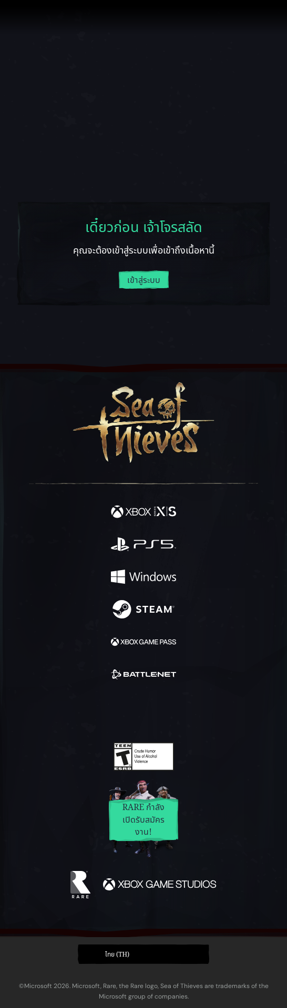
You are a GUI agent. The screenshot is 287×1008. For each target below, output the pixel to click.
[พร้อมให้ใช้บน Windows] (143, 578)
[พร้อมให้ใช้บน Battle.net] (143, 676)
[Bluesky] (217, 712)
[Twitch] (111, 712)
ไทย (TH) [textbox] (117, 954)
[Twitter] (88, 711)
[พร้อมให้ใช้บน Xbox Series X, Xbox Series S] (143, 513)
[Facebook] (68, 711)
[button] (143, 954)
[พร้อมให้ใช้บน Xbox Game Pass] (143, 644)
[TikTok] (195, 712)
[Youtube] (142, 712)
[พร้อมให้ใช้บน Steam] (143, 611)
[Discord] (173, 712)
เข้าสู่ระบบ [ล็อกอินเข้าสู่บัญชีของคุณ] (143, 280)
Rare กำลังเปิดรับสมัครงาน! (143, 819)
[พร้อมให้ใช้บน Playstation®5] (143, 546)
